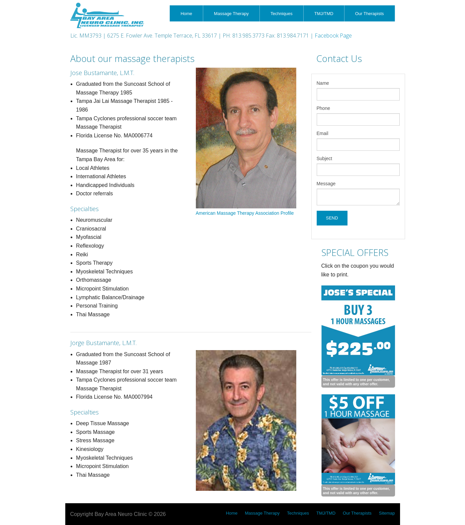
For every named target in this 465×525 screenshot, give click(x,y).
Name (323, 83)
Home (186, 13)
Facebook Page (333, 35)
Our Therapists (369, 13)
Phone (323, 108)
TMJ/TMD (323, 13)
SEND (332, 217)
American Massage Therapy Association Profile (245, 213)
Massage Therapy (231, 13)
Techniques (281, 13)
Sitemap (387, 513)
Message (326, 183)
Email (322, 133)
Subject (324, 158)
